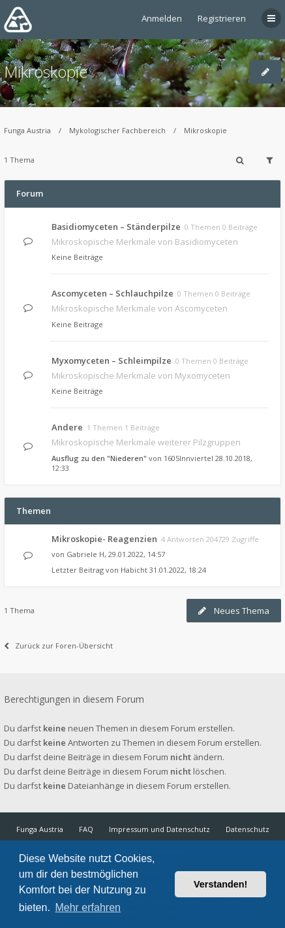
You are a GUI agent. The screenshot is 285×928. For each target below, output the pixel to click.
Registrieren (222, 18)
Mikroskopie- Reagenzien (104, 539)
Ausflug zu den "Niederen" (99, 458)
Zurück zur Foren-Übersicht (58, 645)
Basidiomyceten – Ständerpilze (116, 226)
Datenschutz (247, 829)
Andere (67, 427)
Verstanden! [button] (220, 884)
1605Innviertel (188, 458)
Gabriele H (85, 554)
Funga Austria (27, 130)
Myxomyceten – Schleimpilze (112, 360)
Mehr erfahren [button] (88, 907)
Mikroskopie (45, 71)
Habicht (134, 570)
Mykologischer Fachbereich (117, 130)
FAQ (86, 829)
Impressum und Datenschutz (159, 829)
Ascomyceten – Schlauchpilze (112, 293)
